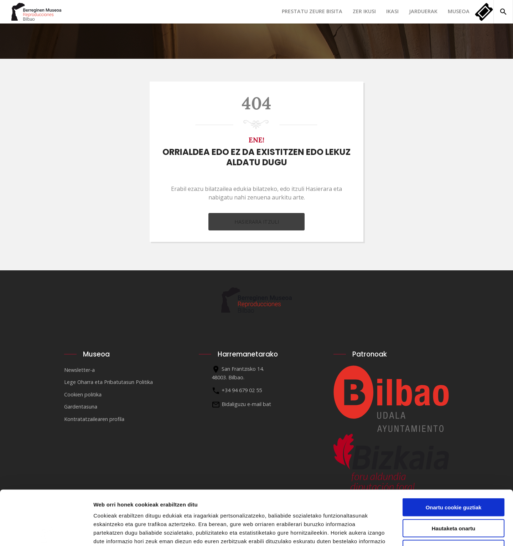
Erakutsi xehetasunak (397, 532)
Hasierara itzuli (256, 221)
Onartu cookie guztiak (454, 453)
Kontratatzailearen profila (94, 419)
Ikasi (392, 11)
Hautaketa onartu (454, 474)
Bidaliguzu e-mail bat (246, 404)
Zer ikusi (364, 11)
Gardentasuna (80, 406)
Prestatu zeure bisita (312, 11)
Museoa (459, 11)
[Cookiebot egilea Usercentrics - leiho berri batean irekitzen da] (46, 532)
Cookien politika (83, 394)
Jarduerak (423, 11)
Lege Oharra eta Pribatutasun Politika (108, 382)
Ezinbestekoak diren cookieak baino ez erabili (453, 498)
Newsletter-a (79, 369)
